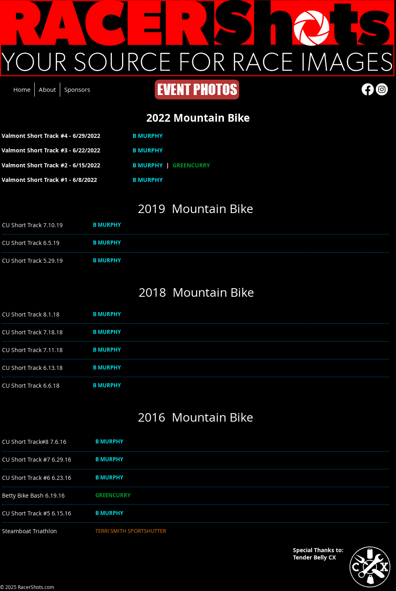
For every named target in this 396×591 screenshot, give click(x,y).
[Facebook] (368, 89)
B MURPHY (148, 135)
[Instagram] (382, 89)
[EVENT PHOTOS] (197, 89)
